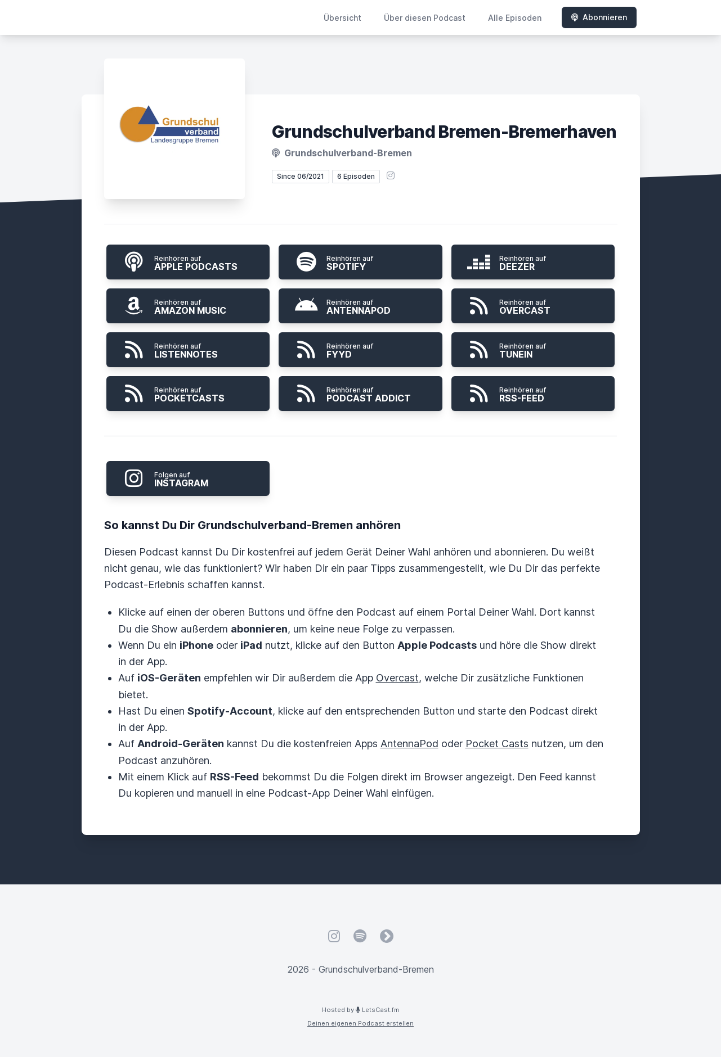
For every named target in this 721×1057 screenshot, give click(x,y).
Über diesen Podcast (424, 17)
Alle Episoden (514, 17)
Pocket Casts (497, 743)
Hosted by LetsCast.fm (360, 1010)
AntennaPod (409, 743)
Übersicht (342, 17)
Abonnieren (599, 17)
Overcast (397, 678)
